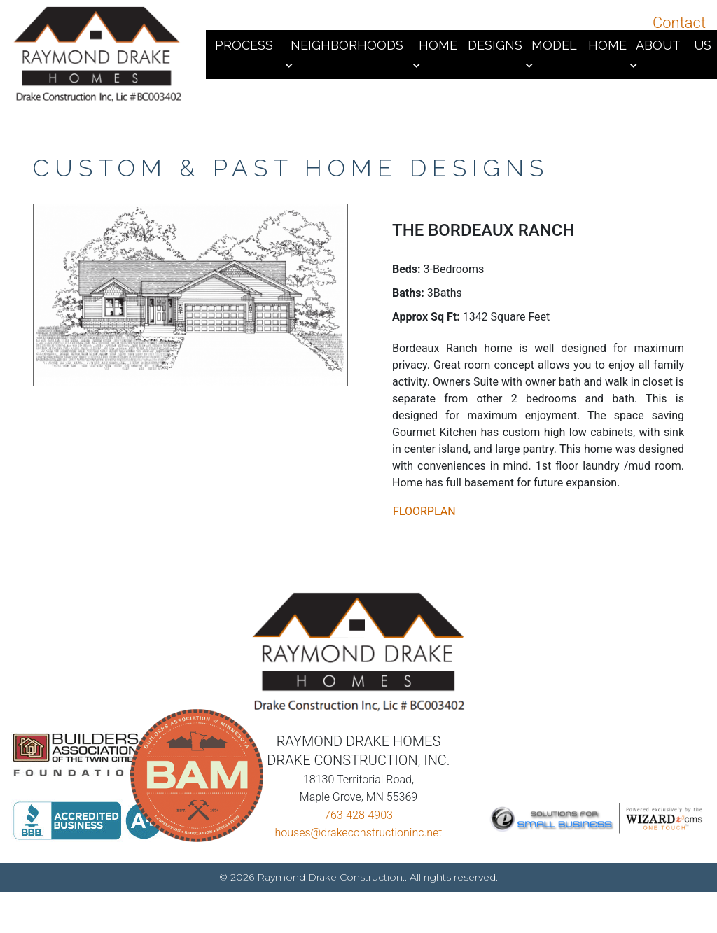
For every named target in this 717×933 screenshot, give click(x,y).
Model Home (579, 45)
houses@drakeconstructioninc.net (359, 839)
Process (244, 45)
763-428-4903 (358, 822)
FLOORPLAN (424, 511)
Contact (679, 22)
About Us (673, 45)
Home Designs (471, 45)
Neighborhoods (347, 45)
